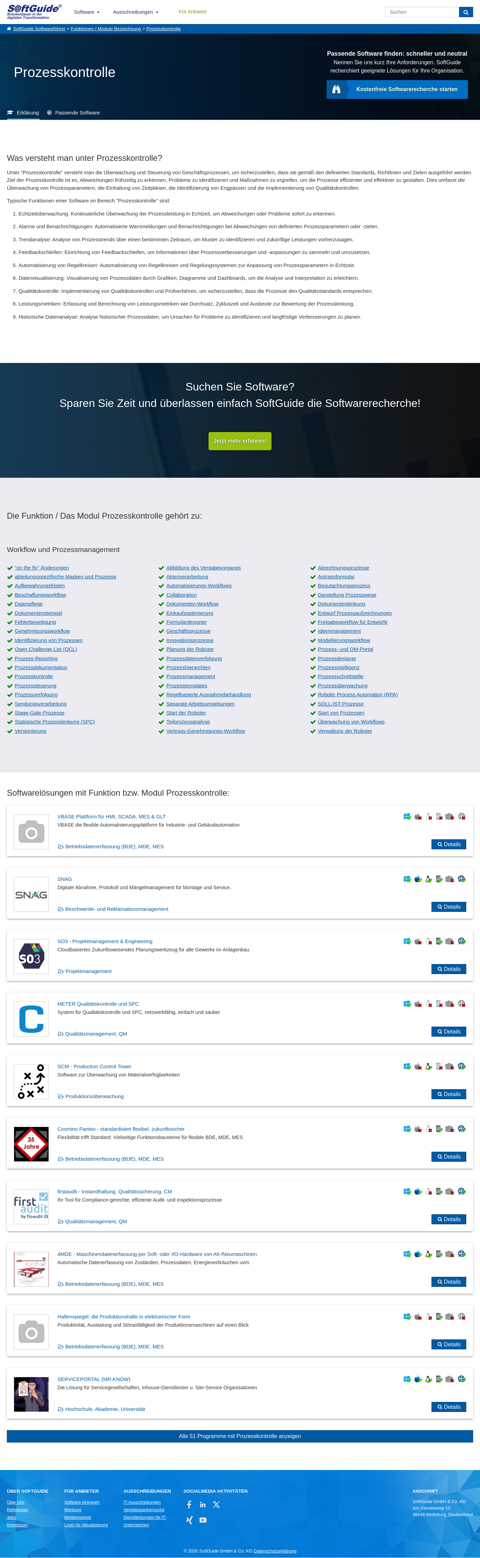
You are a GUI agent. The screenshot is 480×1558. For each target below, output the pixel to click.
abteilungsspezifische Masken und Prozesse (65, 577)
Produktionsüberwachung (94, 1097)
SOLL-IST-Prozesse (341, 704)
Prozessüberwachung (342, 686)
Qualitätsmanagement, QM (96, 1034)
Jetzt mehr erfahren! (240, 441)
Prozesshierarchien (188, 668)
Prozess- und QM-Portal (345, 649)
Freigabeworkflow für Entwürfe (353, 622)
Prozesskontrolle (163, 28)
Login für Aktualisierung (86, 1525)
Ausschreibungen (133, 12)
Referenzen (18, 1510)
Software (84, 12)
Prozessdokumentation (41, 668)
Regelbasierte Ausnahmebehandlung (208, 695)
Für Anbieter (193, 11)
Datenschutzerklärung (275, 1551)
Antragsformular (336, 577)
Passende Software (77, 112)
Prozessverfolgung (36, 695)
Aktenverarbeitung (187, 577)
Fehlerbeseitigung (35, 622)
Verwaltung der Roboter (345, 731)
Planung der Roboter (190, 649)
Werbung (72, 1510)
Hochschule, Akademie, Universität (105, 1409)
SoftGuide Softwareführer (39, 28)
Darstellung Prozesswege (347, 595)
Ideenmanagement (339, 631)
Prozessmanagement (190, 676)
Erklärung (28, 112)
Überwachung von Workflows (351, 722)
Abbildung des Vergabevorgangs (203, 568)
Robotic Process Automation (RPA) (358, 695)
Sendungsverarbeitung (41, 704)
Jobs (11, 1517)
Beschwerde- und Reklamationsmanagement (116, 909)
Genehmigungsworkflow (42, 631)
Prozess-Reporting (36, 659)
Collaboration (181, 595)
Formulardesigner (186, 622)
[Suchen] (466, 12)
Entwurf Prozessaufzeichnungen (355, 613)
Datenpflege (29, 604)
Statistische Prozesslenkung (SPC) (55, 722)
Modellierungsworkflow (344, 640)
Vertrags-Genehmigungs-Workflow (205, 731)
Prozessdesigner (337, 659)
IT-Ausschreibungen (142, 1502)
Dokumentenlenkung (341, 604)
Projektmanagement (88, 971)
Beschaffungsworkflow (40, 595)
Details (452, 845)
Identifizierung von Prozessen (49, 640)
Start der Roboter (186, 713)
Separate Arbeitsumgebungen (200, 704)
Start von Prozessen (341, 713)
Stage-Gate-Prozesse (39, 713)
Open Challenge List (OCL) (46, 649)
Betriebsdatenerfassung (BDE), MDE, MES (114, 847)
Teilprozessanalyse (188, 722)
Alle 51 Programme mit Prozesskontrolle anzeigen (240, 1436)
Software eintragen (81, 1502)
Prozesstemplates (186, 686)
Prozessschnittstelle (341, 676)
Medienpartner (77, 1517)
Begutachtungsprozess (344, 586)
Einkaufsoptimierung (189, 613)
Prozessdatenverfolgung (194, 659)
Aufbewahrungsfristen (40, 586)
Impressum (17, 1525)
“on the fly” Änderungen (42, 568)
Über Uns (15, 1502)
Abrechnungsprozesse (343, 568)
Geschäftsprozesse (188, 631)
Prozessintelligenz (339, 668)
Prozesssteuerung (35, 686)
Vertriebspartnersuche (144, 1510)
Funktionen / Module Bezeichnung (106, 28)
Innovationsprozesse (190, 640)
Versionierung (30, 731)
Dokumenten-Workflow (192, 604)
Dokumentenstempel (38, 613)
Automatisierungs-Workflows (199, 586)
